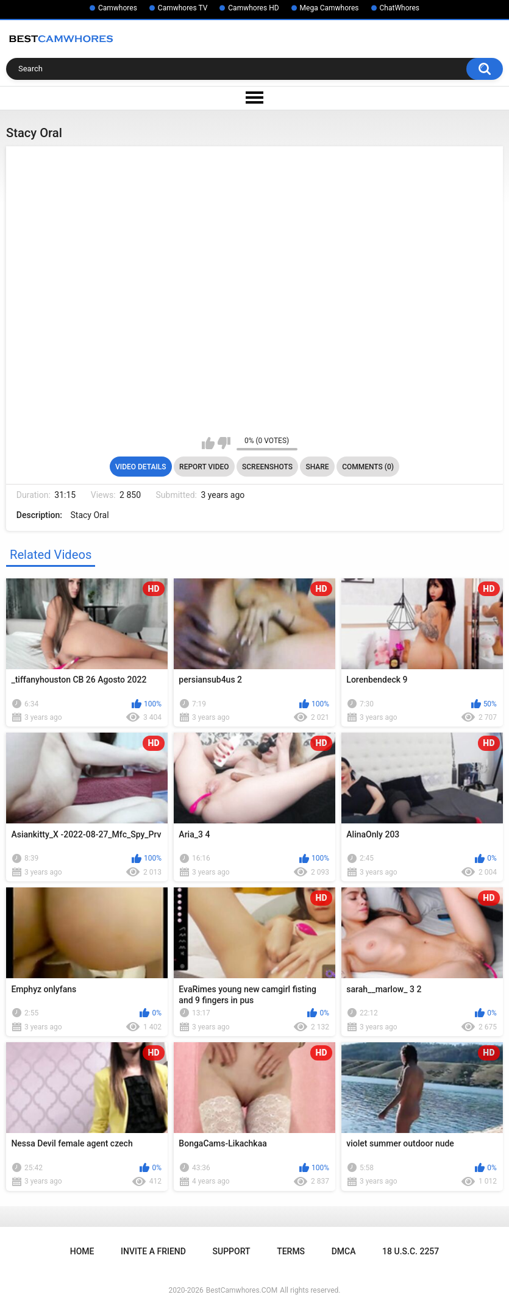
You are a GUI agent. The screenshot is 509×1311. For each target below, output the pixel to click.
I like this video (208, 443)
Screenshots (267, 467)
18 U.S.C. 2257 (410, 1251)
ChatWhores (399, 8)
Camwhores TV (182, 8)
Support (232, 1251)
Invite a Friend (153, 1251)
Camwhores (117, 8)
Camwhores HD (253, 8)
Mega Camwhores (329, 8)
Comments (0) (368, 467)
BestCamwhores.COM (242, 1290)
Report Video (204, 467)
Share (317, 467)
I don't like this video (224, 443)
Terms (291, 1251)
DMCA (344, 1251)
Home (82, 1251)
